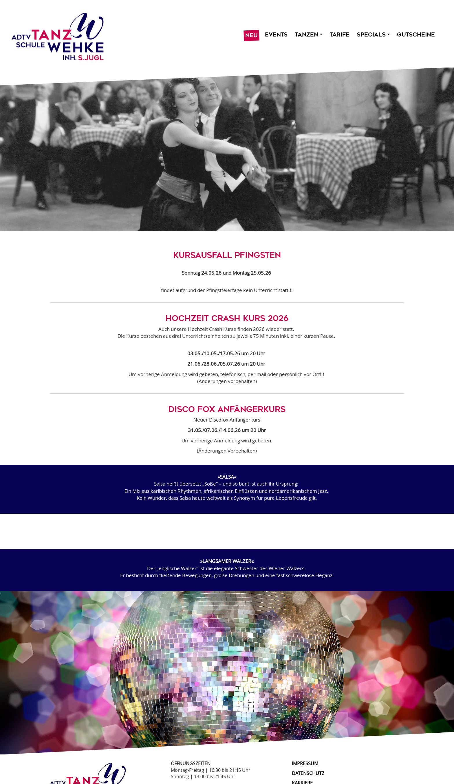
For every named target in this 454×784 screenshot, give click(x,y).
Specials (373, 35)
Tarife (339, 35)
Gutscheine (416, 35)
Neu (251, 35)
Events (276, 35)
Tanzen (308, 35)
